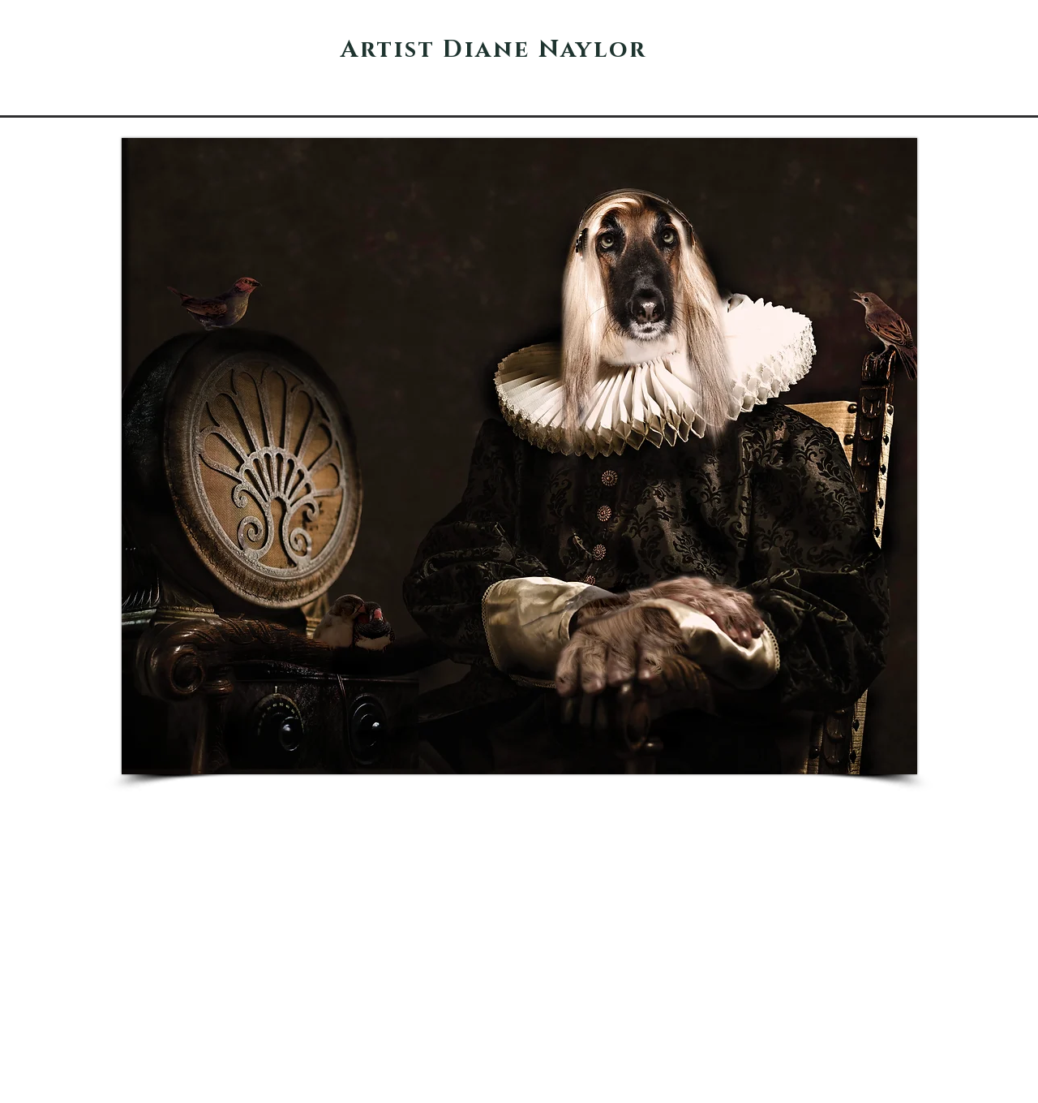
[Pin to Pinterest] (936, 836)
